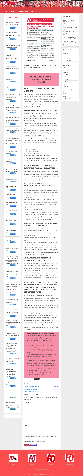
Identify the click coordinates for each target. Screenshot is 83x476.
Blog (64, 58)
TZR (65, 81)
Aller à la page (12, 27)
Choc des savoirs (29, 383)
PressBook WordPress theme (49, 474)
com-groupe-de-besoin (28, 378)
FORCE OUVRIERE (69, 464)
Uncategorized (66, 98)
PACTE (64, 91)
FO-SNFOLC (32, 464)
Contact (41, 9)
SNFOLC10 (18, 3)
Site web (26, 431)
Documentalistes (68, 79)
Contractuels (66, 65)
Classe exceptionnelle (68, 62)
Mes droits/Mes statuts (31, 9)
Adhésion (47, 9)
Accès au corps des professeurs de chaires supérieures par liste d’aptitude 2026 (70, 27)
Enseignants (65, 72)
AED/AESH (65, 53)
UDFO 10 (13, 464)
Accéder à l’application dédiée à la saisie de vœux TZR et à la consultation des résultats (12, 258)
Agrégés (66, 74)
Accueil (6, 9)
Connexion (7, 416)
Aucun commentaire (36, 70)
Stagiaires (65, 96)
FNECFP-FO (51, 464)
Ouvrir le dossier (12, 163)
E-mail (26, 425)
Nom (25, 420)
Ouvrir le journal (12, 189)
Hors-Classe (65, 84)
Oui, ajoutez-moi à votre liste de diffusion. (34, 441)
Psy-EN (64, 93)
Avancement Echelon (67, 55)
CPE (64, 67)
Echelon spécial (66, 70)
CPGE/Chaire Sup (68, 76)
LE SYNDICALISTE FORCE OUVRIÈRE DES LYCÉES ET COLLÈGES (19, 11)
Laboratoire (65, 86)
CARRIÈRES (11, 9)
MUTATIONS (20, 9)
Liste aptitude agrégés (68, 89)
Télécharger (36, 378)
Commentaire (27, 402)
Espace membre (55, 9)
